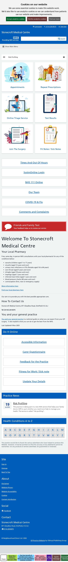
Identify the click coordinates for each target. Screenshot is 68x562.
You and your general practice (12, 319)
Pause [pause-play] (4, 559)
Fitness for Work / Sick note (34, 371)
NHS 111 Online (34, 182)
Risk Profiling (13, 57)
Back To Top (6, 472)
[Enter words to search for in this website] (39, 39)
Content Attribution (9, 499)
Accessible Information (34, 342)
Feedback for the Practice (34, 361)
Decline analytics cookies (37, 19)
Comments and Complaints (34, 211)
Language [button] (37, 27)
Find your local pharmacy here (12, 290)
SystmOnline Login (34, 172)
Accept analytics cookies (15, 19)
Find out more (54, 19)
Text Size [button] (62, 27)
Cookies (4, 495)
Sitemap (4, 468)
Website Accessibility (9, 492)
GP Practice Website (38, 541)
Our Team (34, 192)
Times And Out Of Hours (34, 162)
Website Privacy (7, 488)
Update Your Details (34, 381)
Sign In (4, 464)
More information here (10, 286)
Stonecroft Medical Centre (16, 32)
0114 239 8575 (50, 27)
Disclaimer (5, 484)
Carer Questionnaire (34, 351)
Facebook (6, 511)
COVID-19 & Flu (34, 202)
